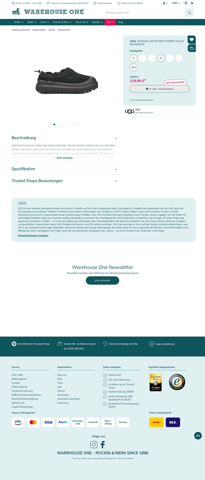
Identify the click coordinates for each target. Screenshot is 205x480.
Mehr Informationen (144, 99)
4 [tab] (68, 124)
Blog (120, 21)
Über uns (62, 374)
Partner (61, 390)
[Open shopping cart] (192, 3)
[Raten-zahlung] (108, 422)
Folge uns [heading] (98, 436)
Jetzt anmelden (102, 280)
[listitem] (122, 375)
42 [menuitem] (142, 57)
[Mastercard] (33, 422)
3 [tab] (63, 124)
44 (161, 57)
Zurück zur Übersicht (21, 29)
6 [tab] (78, 124)
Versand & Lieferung (22, 390)
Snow (44, 21)
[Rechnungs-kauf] (78, 422)
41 (133, 57)
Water (18, 21)
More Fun (82, 21)
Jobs (59, 386)
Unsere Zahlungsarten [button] (23, 412)
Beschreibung (24, 137)
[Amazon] (18, 422)
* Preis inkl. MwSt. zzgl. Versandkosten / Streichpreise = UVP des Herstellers (103, 458)
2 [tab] (59, 124)
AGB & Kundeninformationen (26, 394)
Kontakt (16, 382)
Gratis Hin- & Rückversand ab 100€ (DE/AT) (69, 3)
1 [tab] (54, 124)
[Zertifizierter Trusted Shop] (158, 383)
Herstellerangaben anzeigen (33, 235)
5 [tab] (73, 124)
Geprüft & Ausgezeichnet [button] (162, 367)
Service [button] (15, 367)
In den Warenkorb (159, 88)
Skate (31, 21)
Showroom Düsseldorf (68, 398)
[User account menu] (165, 3)
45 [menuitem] (170, 57)
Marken (97, 21)
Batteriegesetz (19, 378)
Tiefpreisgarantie (104, 3)
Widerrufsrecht (19, 386)
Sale (110, 21)
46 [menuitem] (179, 57)
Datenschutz (18, 402)
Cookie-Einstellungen (22, 406)
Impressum (63, 402)
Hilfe (176, 3)
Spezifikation (23, 168)
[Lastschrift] (93, 422)
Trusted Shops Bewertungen (37, 180)
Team (60, 382)
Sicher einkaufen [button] (112, 367)
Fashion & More (62, 21)
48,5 (133, 66)
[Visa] (48, 422)
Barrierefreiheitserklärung (25, 398)
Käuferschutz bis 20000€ (132, 3)
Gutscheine (63, 394)
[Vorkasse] (123, 422)
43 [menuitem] (151, 57)
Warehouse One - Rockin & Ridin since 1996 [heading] (102, 452)
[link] (94, 447)
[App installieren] (162, 343)
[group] (31, 343)
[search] (144, 11)
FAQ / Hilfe (17, 374)
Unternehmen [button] (64, 367)
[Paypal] (63, 422)
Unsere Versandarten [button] (160, 412)
